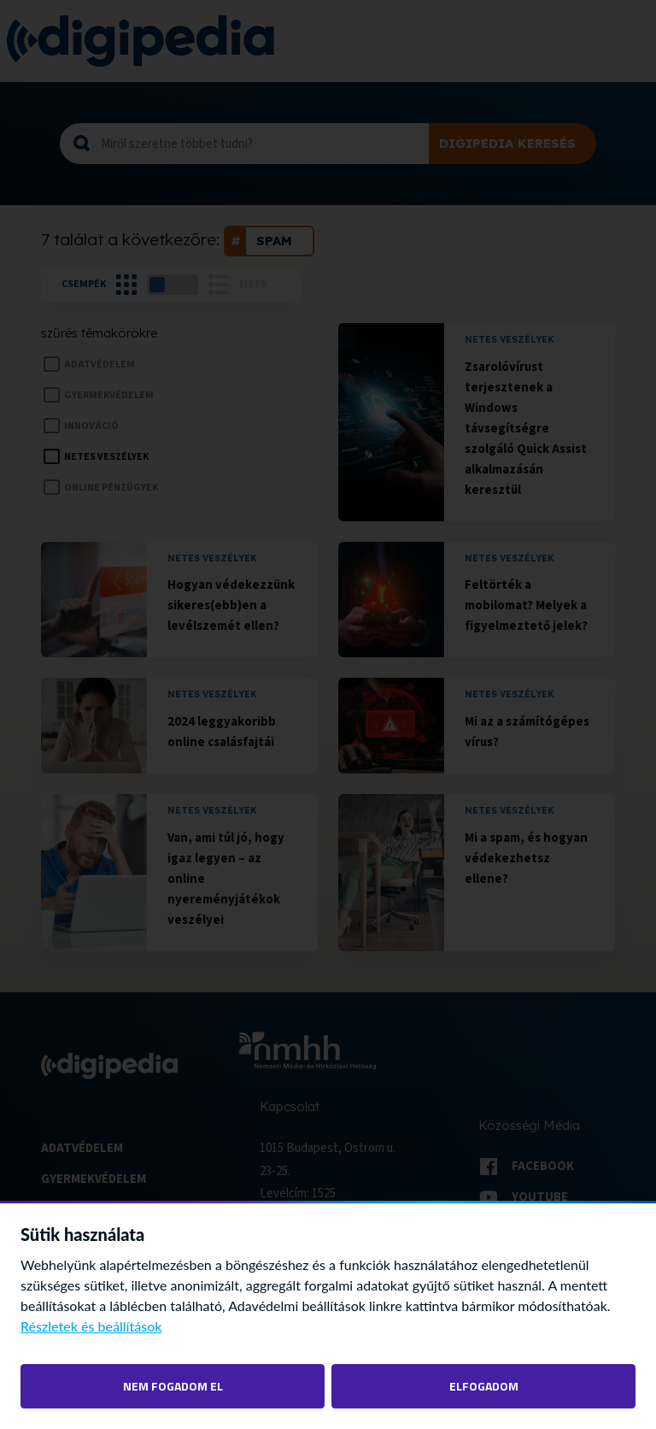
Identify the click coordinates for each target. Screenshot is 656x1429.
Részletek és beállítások (91, 1326)
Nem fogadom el (173, 1386)
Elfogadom (483, 1386)
